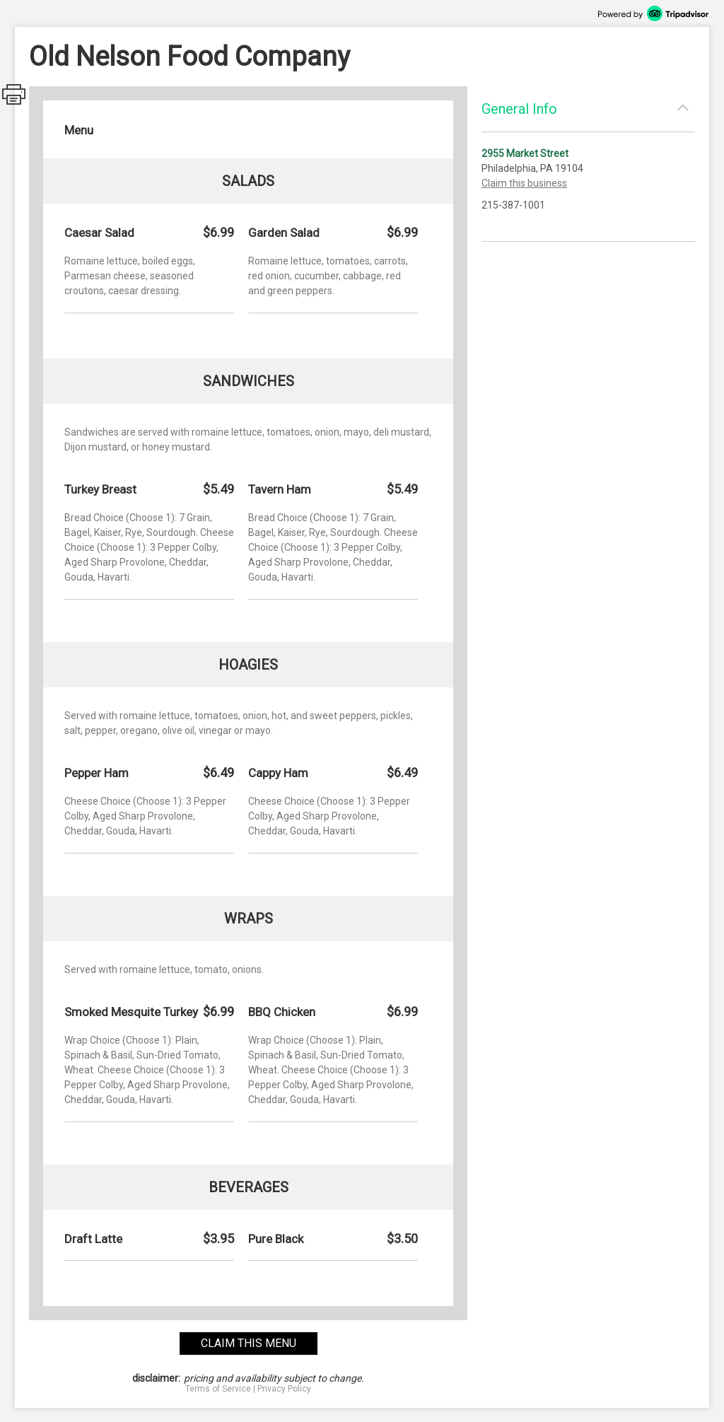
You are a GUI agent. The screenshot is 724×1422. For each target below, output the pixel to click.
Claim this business (524, 183)
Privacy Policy (284, 1389)
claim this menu (248, 1343)
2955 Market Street (524, 153)
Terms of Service (218, 1389)
